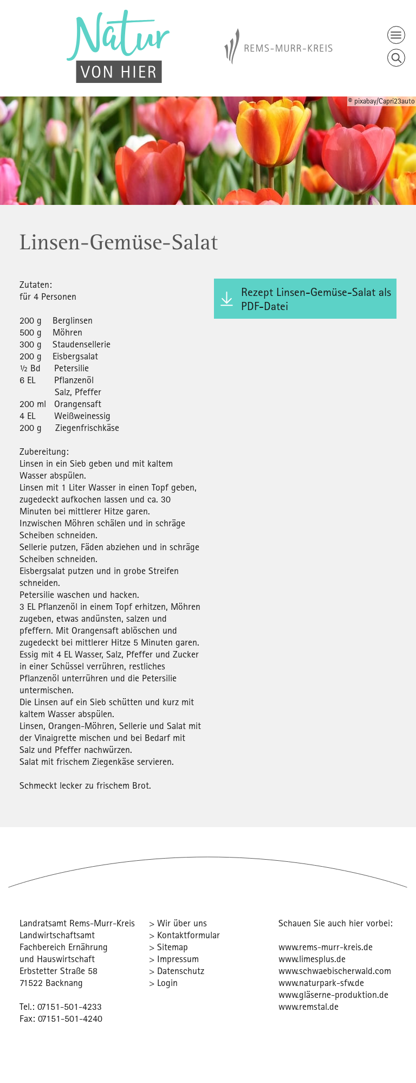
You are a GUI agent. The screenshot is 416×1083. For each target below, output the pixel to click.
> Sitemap (168, 946)
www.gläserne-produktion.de (333, 994)
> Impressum (174, 958)
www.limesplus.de (312, 958)
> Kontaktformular (184, 934)
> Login (163, 982)
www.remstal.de (308, 1006)
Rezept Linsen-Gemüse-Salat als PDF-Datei (316, 299)
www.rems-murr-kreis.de (325, 946)
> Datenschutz (176, 970)
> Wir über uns (178, 923)
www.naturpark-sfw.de (321, 982)
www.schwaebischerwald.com (334, 970)
